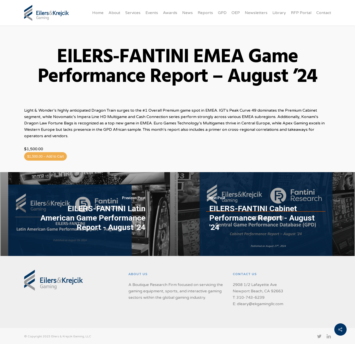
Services (133, 12)
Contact (323, 12)
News (187, 12)
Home (98, 12)
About (114, 12)
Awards (170, 12)
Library (279, 12)
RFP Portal (301, 12)
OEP (235, 12)
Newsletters (256, 12)
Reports (205, 12)
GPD (222, 12)
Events (151, 12)
